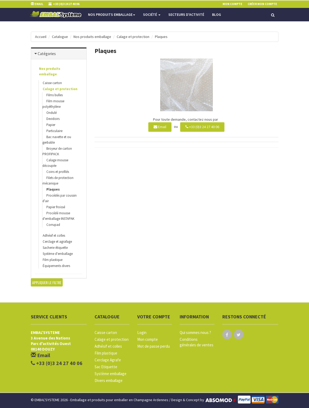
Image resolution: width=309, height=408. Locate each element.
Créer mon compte (262, 4)
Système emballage (110, 373)
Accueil (40, 36)
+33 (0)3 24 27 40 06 (202, 126)
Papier (50, 125)
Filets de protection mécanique (57, 181)
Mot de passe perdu (153, 346)
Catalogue (60, 36)
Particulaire (54, 131)
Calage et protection (133, 36)
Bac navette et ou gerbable (56, 140)
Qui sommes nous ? (195, 332)
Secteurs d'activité (186, 14)
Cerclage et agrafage (57, 241)
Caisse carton (52, 83)
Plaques (161, 36)
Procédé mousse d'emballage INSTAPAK (58, 216)
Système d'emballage (58, 253)
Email (160, 126)
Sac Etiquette (106, 366)
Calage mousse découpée (55, 163)
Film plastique (52, 260)
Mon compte (147, 339)
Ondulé (51, 112)
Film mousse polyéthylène (53, 104)
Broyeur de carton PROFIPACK (57, 151)
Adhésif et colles (54, 235)
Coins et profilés (57, 171)
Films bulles (54, 95)
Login (141, 332)
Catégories (47, 53)
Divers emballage (108, 380)
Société (151, 14)
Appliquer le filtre (46, 282)
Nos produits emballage (111, 14)
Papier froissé (55, 207)
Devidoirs (53, 118)
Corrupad (53, 224)
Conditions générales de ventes (196, 342)
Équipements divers (56, 266)
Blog (216, 14)
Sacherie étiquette (55, 247)
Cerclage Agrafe (108, 359)
